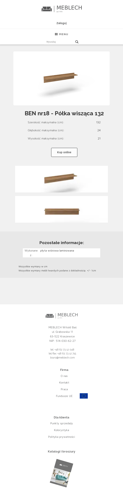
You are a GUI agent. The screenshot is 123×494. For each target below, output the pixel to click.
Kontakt (64, 382)
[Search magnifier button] (76, 41)
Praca (64, 389)
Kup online (64, 152)
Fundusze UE (64, 396)
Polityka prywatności (61, 436)
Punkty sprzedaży (61, 423)
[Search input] (60, 41)
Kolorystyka (61, 430)
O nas (64, 375)
